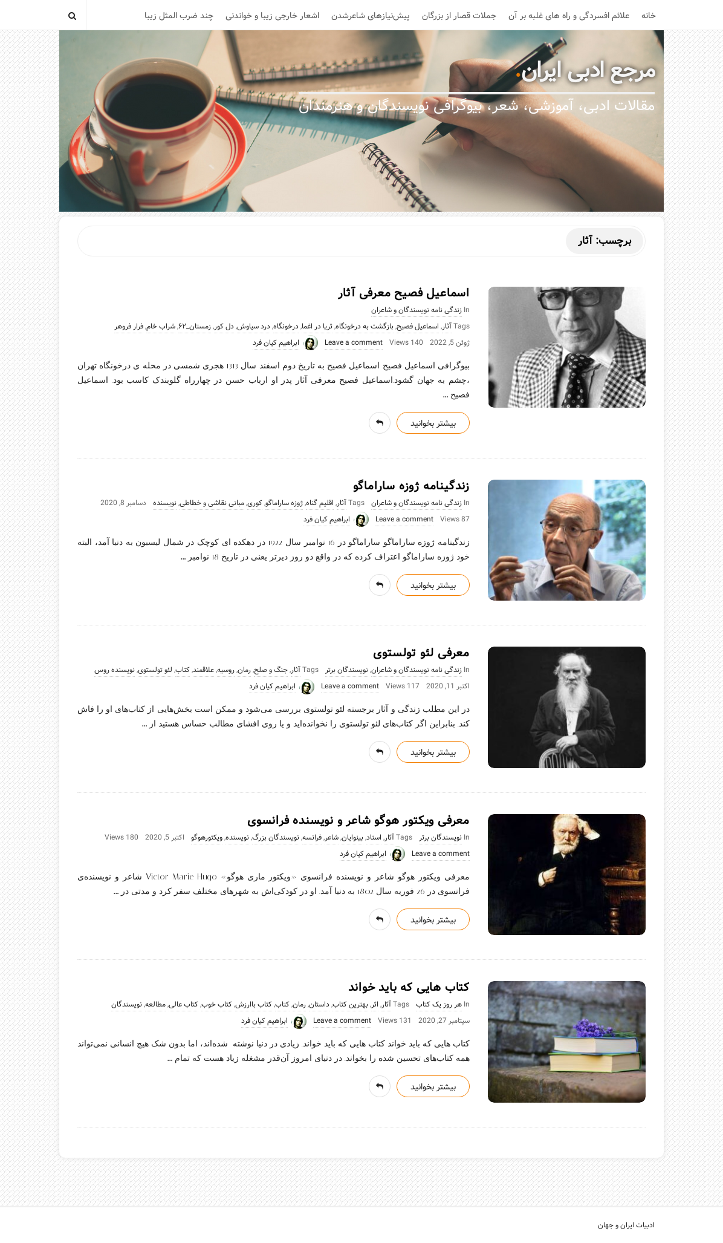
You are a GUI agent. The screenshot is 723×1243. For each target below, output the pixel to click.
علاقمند (203, 670)
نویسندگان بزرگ (275, 837)
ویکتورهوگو (206, 837)
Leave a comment (354, 343)
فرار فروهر (128, 326)
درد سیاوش (253, 326)
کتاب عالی (183, 1004)
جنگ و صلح (271, 670)
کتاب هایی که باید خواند (409, 988)
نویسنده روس (114, 670)
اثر (374, 1004)
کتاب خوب (216, 1004)
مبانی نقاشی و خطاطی (212, 503)
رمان (244, 670)
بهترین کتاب (350, 1004)
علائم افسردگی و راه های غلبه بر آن (568, 15)
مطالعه (155, 1004)
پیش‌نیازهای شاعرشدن (370, 15)
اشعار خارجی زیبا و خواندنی (272, 15)
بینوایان (352, 837)
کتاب (182, 670)
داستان (319, 1004)
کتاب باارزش (253, 1004)
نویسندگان (126, 1004)
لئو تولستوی (155, 670)
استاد (373, 837)
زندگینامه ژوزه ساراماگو (411, 486)
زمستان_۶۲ (194, 326)
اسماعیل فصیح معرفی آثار (404, 293)
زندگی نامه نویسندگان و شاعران (416, 310)
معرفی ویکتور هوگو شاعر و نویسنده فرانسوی (358, 821)
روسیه (226, 670)
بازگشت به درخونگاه (365, 326)
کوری (254, 503)
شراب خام (160, 326)
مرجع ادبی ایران (588, 71)
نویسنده (165, 503)
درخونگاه (286, 326)
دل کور (224, 326)
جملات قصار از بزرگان (459, 15)
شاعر (332, 837)
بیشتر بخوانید (433, 423)
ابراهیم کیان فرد (276, 343)
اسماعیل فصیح (418, 326)
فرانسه (312, 837)
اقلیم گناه (320, 503)
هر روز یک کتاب (439, 1004)
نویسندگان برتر (346, 670)
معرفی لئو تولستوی (421, 653)
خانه (648, 15)
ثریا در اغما (317, 326)
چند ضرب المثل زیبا (178, 15)
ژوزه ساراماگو (284, 503)
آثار (447, 326)
